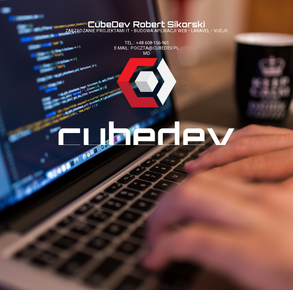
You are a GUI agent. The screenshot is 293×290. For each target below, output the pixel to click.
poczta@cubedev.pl (155, 48)
